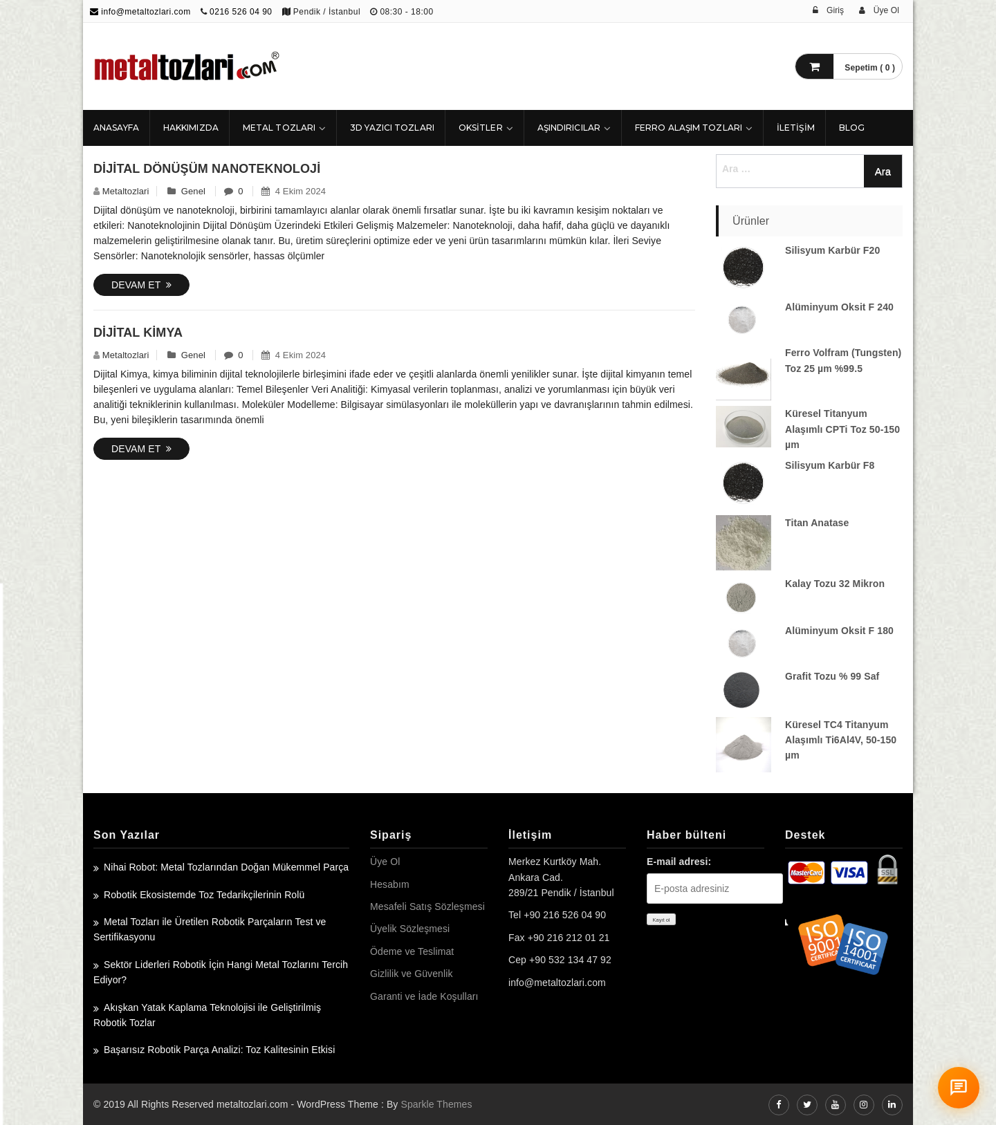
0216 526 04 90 (241, 12)
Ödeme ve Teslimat (412, 951)
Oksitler (481, 127)
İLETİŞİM (796, 127)
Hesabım (389, 884)
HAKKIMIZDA (191, 127)
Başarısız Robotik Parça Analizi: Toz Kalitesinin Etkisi (219, 1049)
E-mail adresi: (679, 861)
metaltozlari (125, 191)
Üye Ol (385, 861)
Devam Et (141, 284)
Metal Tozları (279, 127)
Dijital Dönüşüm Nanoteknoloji (206, 169)
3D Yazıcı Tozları (392, 127)
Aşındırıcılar (568, 127)
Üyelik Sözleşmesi (410, 928)
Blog (852, 127)
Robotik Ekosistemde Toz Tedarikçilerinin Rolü (204, 894)
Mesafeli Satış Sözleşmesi (427, 906)
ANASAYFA (116, 127)
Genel (193, 191)
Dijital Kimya (138, 333)
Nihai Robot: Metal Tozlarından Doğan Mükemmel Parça (226, 867)
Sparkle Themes (436, 1104)
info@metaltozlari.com (140, 12)
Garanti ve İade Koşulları (424, 996)
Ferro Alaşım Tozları (688, 127)
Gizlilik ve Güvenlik (411, 973)
